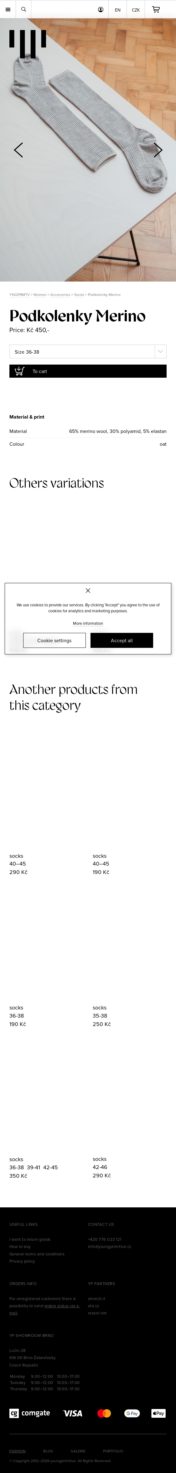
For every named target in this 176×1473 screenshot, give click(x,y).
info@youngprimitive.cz (110, 1246)
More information (88, 623)
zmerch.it (96, 1298)
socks (16, 856)
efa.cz (93, 1306)
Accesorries (60, 294)
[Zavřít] (88, 590)
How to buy (20, 1246)
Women (40, 294)
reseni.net (97, 1313)
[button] (158, 149)
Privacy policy (22, 1261)
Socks (79, 294)
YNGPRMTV (19, 294)
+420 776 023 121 (105, 1239)
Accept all (122, 640)
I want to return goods (30, 1239)
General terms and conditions (37, 1254)
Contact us (101, 1224)
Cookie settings (54, 640)
